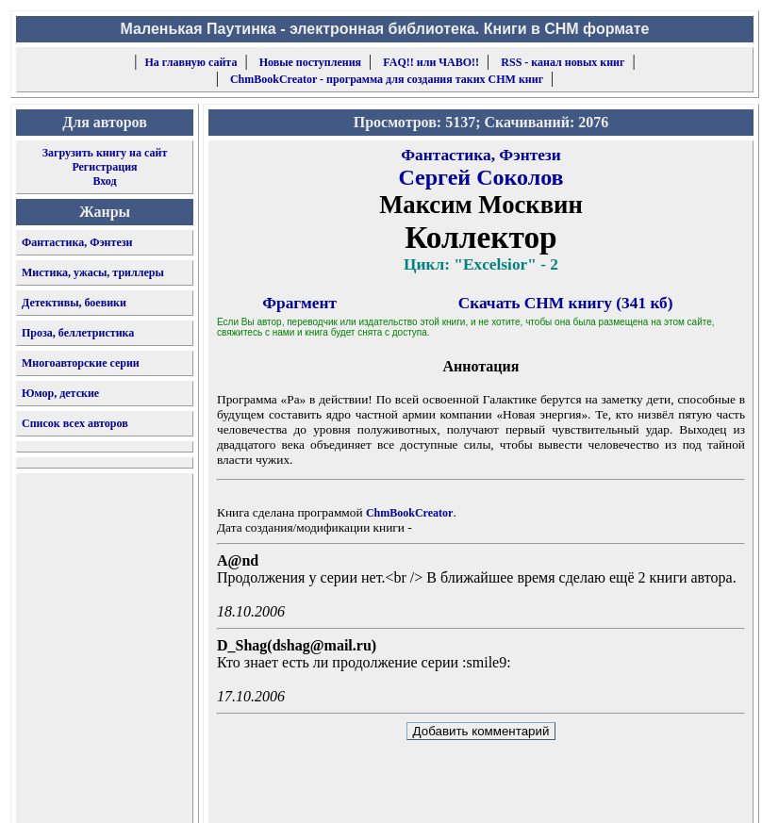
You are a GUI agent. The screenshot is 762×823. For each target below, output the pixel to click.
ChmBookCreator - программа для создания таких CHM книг (386, 79)
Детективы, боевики (74, 302)
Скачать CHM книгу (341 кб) (565, 303)
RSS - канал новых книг (562, 62)
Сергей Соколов (480, 177)
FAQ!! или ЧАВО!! (431, 62)
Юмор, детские (60, 393)
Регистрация (104, 166)
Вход (104, 181)
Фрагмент (299, 303)
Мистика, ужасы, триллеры (93, 272)
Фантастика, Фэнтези (77, 242)
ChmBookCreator (409, 512)
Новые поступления (310, 62)
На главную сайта (191, 62)
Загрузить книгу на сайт (105, 152)
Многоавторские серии (81, 363)
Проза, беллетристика (78, 332)
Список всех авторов (75, 423)
